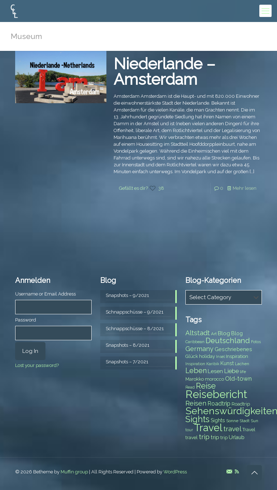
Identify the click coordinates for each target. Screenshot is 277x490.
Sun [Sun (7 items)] (254, 420)
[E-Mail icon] (229, 471)
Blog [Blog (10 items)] (224, 333)
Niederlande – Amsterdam (164, 71)
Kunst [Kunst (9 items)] (227, 363)
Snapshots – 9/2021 (127, 295)
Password (25, 320)
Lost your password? (37, 365)
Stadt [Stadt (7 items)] (244, 420)
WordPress (175, 471)
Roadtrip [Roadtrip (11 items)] (218, 403)
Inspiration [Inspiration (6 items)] (195, 364)
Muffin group (74, 471)
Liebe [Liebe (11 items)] (231, 371)
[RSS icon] (236, 471)
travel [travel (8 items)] (191, 437)
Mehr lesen (244, 188)
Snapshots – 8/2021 (127, 345)
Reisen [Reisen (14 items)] (195, 403)
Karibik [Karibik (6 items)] (212, 364)
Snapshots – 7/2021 (127, 361)
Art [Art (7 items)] (214, 333)
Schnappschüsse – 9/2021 (134, 312)
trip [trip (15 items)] (204, 437)
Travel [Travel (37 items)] (208, 428)
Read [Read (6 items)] (190, 387)
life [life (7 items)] (243, 371)
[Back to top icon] (254, 472)
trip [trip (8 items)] (224, 437)
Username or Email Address (45, 294)
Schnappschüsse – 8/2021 (135, 328)
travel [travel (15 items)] (232, 429)
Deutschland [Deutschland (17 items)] (228, 340)
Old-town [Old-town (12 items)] (238, 378)
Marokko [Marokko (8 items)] (194, 379)
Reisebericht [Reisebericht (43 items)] (216, 394)
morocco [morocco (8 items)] (214, 379)
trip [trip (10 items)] (215, 437)
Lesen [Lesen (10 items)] (215, 371)
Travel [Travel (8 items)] (248, 429)
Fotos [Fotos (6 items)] (256, 342)
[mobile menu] (265, 11)
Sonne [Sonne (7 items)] (232, 420)
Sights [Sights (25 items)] (197, 419)
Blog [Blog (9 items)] (237, 333)
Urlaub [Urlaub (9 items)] (237, 437)
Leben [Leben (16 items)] (196, 371)
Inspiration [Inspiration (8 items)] (237, 356)
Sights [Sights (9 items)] (218, 420)
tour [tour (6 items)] (189, 430)
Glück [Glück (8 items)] (191, 356)
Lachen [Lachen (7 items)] (242, 363)
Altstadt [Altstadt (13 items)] (197, 333)
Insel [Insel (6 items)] (220, 356)
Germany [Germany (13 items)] (199, 349)
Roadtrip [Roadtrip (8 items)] (241, 404)
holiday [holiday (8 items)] (207, 356)
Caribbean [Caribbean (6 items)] (195, 342)
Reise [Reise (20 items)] (206, 385)
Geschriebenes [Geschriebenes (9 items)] (233, 349)
